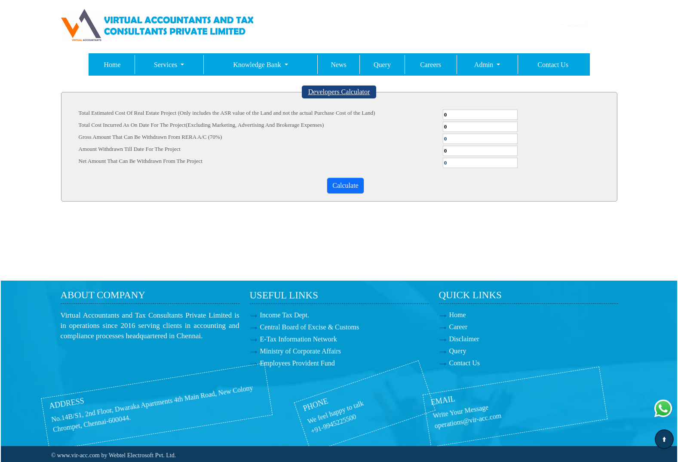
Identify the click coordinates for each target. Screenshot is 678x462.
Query (382, 64)
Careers (430, 64)
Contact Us (552, 64)
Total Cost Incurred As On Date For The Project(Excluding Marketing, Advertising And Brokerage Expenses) (201, 125)
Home (112, 64)
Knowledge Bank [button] (258, 64)
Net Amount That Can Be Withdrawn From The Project (140, 161)
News (338, 64)
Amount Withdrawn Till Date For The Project (130, 149)
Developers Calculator (339, 91)
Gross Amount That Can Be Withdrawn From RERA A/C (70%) (150, 137)
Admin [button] (484, 64)
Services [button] (166, 64)
